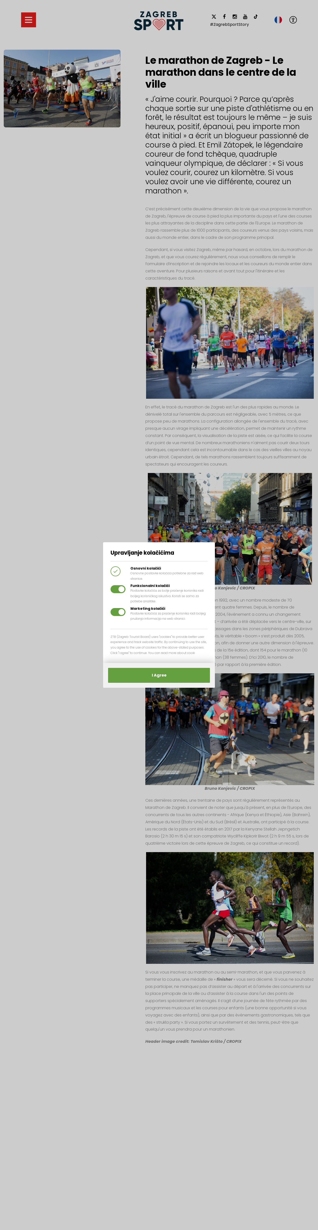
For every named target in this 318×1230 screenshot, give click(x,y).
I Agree (159, 675)
